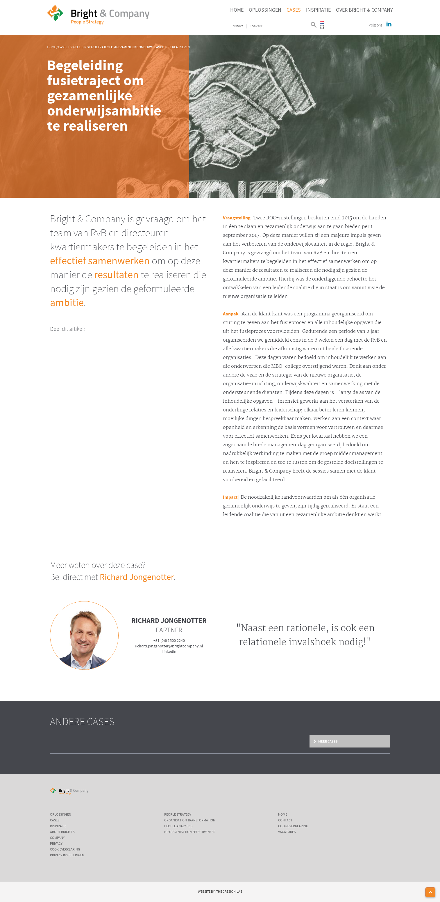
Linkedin (169, 651)
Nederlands (322, 22)
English (322, 27)
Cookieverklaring (65, 849)
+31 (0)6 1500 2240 (169, 640)
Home (237, 10)
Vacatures (287, 832)
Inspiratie (318, 10)
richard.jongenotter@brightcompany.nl (169, 646)
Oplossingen (265, 10)
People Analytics (178, 826)
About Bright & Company (62, 835)
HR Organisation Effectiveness (189, 832)
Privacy (56, 843)
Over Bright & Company (364, 10)
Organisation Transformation (189, 820)
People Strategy (177, 814)
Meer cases (328, 741)
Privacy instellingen (67, 855)
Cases (294, 10)
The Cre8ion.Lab (229, 891)
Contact (236, 26)
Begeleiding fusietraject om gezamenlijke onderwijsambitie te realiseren (129, 47)
